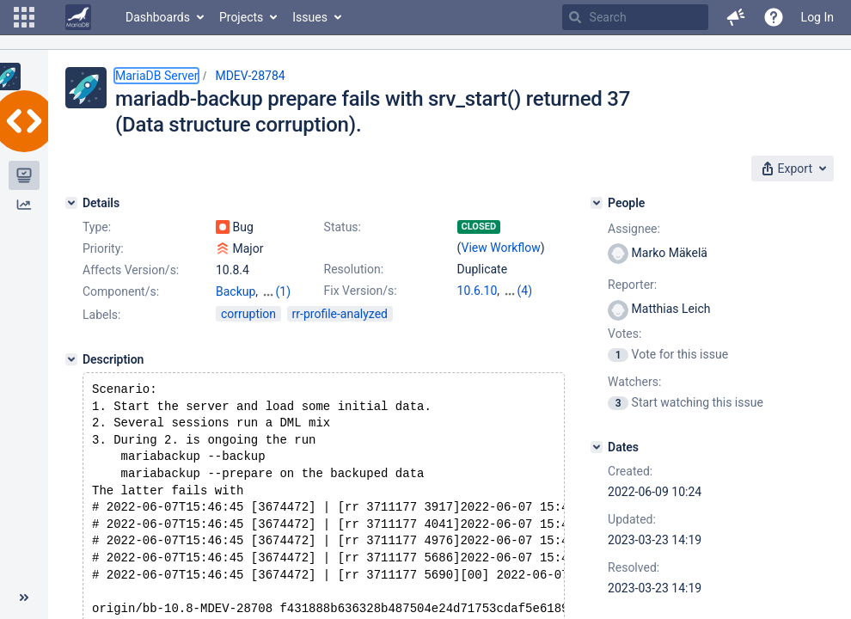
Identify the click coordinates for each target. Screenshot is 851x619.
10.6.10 (477, 290)
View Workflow (501, 247)
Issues (310, 17)
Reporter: (632, 284)
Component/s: (121, 291)
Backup (235, 291)
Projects (241, 17)
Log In (817, 17)
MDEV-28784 (250, 76)
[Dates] (597, 447)
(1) (283, 291)
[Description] (71, 359)
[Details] (71, 203)
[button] (24, 17)
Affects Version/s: (131, 270)
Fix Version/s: (360, 290)
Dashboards (158, 17)
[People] (597, 203)
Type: (97, 227)
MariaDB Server (156, 76)
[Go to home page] (78, 17)
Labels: (101, 315)
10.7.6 (519, 290)
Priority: (103, 248)
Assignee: (634, 229)
